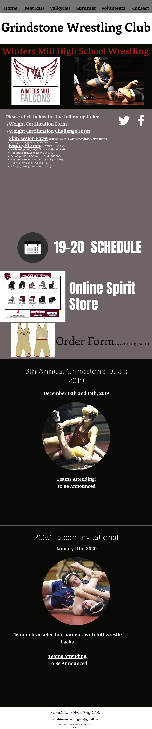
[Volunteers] (113, 8)
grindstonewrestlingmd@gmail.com (76, 719)
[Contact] (140, 8)
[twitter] (124, 120)
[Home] (11, 8)
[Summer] (86, 8)
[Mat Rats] (34, 8)
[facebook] (140, 120)
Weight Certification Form (38, 124)
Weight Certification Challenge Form (49, 131)
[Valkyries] (60, 8)
